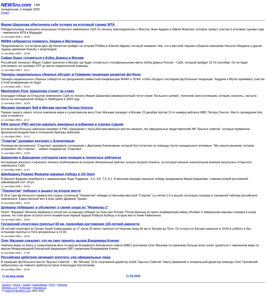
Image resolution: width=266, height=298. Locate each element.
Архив (26, 284)
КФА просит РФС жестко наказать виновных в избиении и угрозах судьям (62, 124)
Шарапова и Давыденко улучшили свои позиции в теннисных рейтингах (61, 157)
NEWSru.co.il (9, 287)
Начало (6, 284)
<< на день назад (13, 276)
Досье (17, 284)
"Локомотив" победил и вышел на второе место (41, 191)
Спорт (5, 12)
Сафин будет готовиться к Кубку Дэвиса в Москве (42, 58)
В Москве (25, 287)
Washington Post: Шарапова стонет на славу (37, 91)
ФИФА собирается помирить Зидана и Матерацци (42, 41)
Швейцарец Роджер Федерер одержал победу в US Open (48, 174)
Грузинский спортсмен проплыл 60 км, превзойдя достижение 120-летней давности (70, 224)
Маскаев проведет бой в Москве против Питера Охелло (47, 107)
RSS (52, 284)
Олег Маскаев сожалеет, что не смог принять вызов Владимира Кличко (60, 240)
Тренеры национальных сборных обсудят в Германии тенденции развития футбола (71, 74)
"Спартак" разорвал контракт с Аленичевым (37, 141)
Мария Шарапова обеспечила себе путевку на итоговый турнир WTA (58, 24)
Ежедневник (40, 284)
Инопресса (39, 287)
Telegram (62, 284)
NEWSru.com (16, 5)
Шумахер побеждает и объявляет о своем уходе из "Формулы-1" (55, 207)
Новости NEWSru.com (17, 290)
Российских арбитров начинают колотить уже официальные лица (55, 257)
